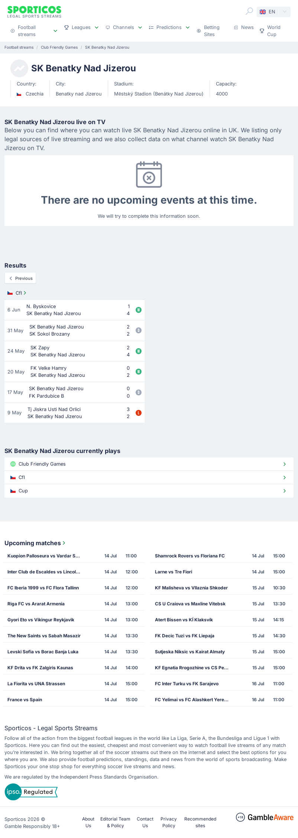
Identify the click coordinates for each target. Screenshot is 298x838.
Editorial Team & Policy (115, 822)
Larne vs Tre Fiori (173, 572)
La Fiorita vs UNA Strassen (36, 683)
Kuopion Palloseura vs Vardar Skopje (46, 556)
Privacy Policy (169, 822)
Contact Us (145, 822)
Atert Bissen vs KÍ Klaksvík (184, 619)
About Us (88, 822)
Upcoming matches (35, 543)
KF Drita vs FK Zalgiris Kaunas (40, 667)
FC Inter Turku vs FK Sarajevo (186, 683)
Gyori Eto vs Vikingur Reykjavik (40, 619)
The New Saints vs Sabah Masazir (44, 635)
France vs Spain (24, 699)
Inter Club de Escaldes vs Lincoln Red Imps (46, 572)
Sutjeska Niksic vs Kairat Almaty (190, 651)
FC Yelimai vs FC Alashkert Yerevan (193, 699)
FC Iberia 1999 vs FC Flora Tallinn (43, 588)
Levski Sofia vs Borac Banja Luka (42, 651)
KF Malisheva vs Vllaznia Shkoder (191, 588)
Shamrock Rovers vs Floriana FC (190, 556)
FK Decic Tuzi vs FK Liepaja (184, 635)
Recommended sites (200, 822)
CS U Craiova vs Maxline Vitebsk (190, 603)
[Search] (249, 11)
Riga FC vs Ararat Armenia (36, 603)
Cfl (17, 293)
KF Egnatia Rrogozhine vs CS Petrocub (194, 667)
